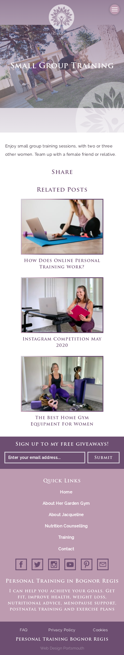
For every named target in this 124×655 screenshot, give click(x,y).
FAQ (23, 630)
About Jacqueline (66, 514)
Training (66, 537)
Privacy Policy (61, 630)
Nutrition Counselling (66, 526)
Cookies (100, 630)
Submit (104, 458)
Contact (66, 548)
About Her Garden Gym (66, 503)
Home (66, 492)
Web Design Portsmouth (62, 648)
